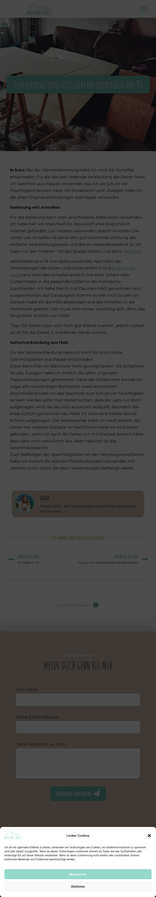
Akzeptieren (78, 874)
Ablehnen (78, 887)
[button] (149, 835)
